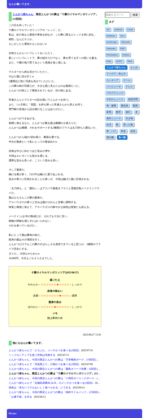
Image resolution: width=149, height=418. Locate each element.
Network (125, 42)
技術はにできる (40, 387)
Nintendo (110, 48)
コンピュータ (113, 86)
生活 (108, 124)
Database (110, 35)
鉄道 (123, 131)
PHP (122, 48)
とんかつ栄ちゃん (23, 14)
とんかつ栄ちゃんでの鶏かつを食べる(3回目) (44, 364)
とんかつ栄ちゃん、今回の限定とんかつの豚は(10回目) (52, 359)
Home (13, 413)
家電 (108, 112)
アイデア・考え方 (116, 73)
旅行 (128, 112)
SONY (119, 61)
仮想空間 (133, 99)
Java (122, 35)
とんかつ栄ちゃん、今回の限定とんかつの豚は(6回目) (53, 369)
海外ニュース (113, 118)
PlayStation (112, 54)
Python (125, 54)
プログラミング (114, 92)
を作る (20, 396)
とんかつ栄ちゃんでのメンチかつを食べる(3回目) (51, 383)
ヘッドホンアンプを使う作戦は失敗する (32, 355)
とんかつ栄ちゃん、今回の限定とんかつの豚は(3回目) (57, 378)
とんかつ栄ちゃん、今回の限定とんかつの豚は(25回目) (53, 392)
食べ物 (122, 137)
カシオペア (112, 80)
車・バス (111, 131)
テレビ (129, 86)
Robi (108, 61)
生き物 (129, 118)
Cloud (130, 29)
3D (107, 29)
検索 (135, 14)
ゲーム (126, 80)
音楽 (132, 131)
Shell (129, 61)
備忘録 (124, 105)
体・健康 (111, 105)
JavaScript (111, 42)
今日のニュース (114, 99)
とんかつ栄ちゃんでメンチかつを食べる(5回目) (44, 350)
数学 (118, 112)
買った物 (128, 124)
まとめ (134, 67)
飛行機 (110, 137)
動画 (135, 105)
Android (118, 29)
